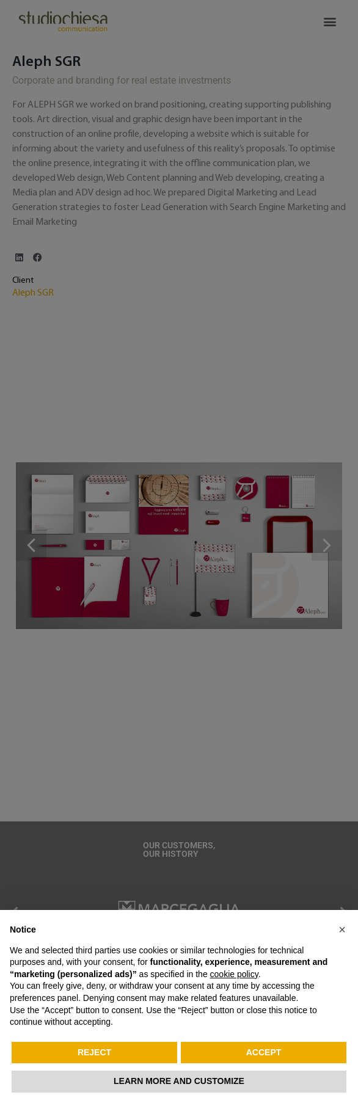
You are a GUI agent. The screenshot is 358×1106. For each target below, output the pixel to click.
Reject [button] (94, 1052)
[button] (342, 929)
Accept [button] (264, 1052)
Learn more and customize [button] (179, 1081)
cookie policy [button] (234, 974)
